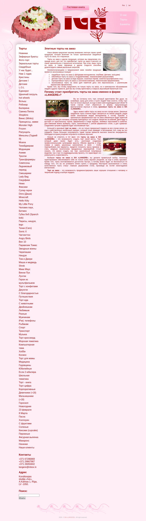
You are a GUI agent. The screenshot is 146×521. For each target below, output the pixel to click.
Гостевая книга (76, 7)
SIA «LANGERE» (69, 517)
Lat (129, 5)
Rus (123, 5)
